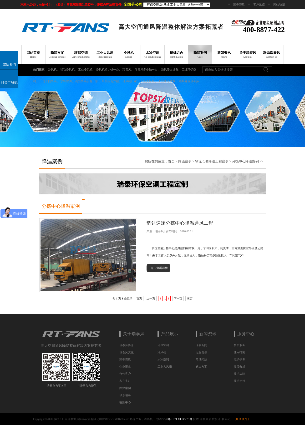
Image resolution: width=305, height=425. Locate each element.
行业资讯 (201, 352)
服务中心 (245, 333)
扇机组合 (176, 54)
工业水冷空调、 (168, 81)
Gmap (226, 419)
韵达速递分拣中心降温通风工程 (180, 223)
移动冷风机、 (68, 69)
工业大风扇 (105, 54)
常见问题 (201, 359)
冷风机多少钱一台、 (109, 69)
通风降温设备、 (171, 69)
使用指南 (239, 352)
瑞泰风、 (128, 69)
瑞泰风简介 (126, 345)
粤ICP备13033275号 (180, 419)
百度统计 (214, 419)
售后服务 (239, 345)
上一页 (151, 298)
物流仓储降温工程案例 (212, 161)
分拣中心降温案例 (245, 161)
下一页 (178, 298)
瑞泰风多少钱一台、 (147, 69)
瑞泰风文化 (126, 352)
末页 (190, 298)
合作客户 (125, 373)
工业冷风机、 (86, 69)
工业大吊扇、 (149, 81)
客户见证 (259, 4)
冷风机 (129, 54)
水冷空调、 (67, 81)
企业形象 (125, 366)
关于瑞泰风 (248, 54)
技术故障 (239, 373)
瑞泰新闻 (201, 345)
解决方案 (201, 366)
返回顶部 (241, 419)
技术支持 (239, 381)
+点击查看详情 (158, 268)
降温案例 (200, 54)
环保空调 (81, 54)
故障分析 (239, 366)
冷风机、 (54, 69)
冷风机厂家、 (131, 81)
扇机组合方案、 (112, 81)
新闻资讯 (224, 54)
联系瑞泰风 (272, 54)
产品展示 (169, 333)
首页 (171, 161)
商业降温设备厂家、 (88, 81)
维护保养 (239, 359)
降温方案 (57, 54)
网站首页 (33, 54)
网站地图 (279, 4)
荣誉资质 (239, 4)
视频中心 (125, 402)
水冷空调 (152, 54)
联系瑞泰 (125, 395)
